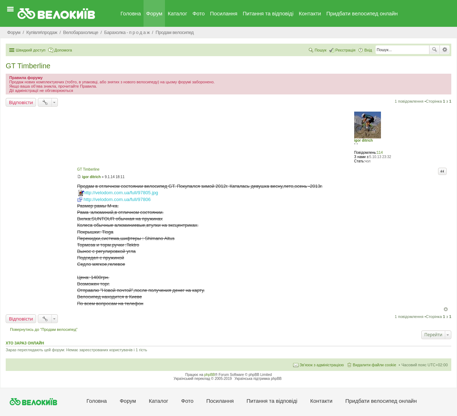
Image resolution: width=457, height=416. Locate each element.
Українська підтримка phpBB (258, 379)
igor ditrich (363, 140)
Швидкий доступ (30, 50)
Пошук (434, 49)
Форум (154, 13)
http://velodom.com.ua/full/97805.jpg (121, 192)
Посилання (223, 13)
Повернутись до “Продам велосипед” (43, 329)
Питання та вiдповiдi (268, 13)
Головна (131, 13)
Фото (198, 13)
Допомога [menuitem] (63, 50)
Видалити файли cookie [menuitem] (374, 365)
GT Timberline (28, 66)
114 (380, 153)
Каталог (177, 13)
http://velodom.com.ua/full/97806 (117, 199)
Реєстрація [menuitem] (345, 50)
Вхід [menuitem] (368, 50)
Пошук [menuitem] (320, 50)
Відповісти (21, 102)
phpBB (209, 375)
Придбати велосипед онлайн (362, 13)
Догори (446, 309)
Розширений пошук (445, 49)
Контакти (310, 13)
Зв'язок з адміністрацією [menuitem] (322, 365)
